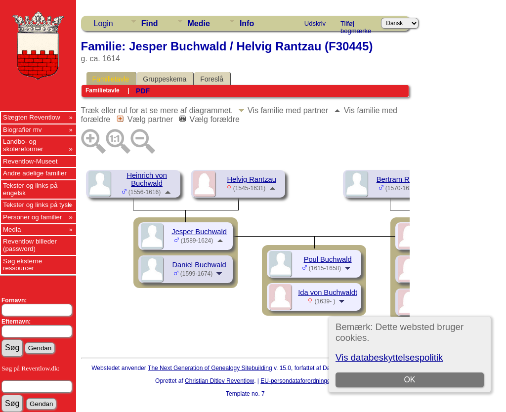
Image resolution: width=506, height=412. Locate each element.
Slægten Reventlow (31, 117)
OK (410, 379)
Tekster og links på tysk (37, 204)
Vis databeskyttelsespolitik (389, 357)
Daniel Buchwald (199, 265)
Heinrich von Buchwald (146, 179)
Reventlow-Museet (30, 161)
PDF (143, 91)
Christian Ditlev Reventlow (219, 380)
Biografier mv (22, 129)
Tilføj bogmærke (355, 25)
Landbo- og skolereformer (23, 145)
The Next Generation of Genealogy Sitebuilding (210, 368)
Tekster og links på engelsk (30, 189)
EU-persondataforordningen (297, 380)
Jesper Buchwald (199, 232)
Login (103, 23)
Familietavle (110, 79)
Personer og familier (32, 217)
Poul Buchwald (328, 259)
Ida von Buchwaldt (327, 292)
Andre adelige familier (35, 173)
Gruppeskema (164, 79)
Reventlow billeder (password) (30, 245)
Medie (199, 23)
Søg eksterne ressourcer (22, 264)
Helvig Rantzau (251, 179)
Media (12, 229)
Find (149, 23)
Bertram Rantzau (404, 179)
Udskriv (315, 23)
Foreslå (211, 79)
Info (247, 23)
